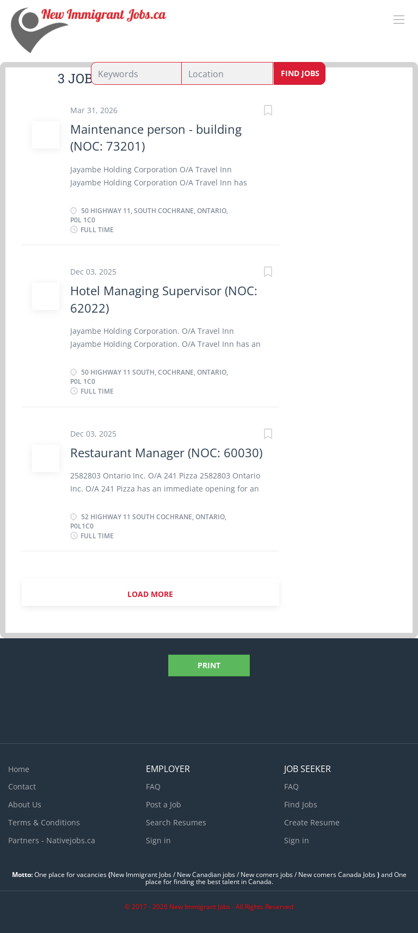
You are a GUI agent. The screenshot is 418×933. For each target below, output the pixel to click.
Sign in (158, 840)
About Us (24, 804)
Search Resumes (176, 822)
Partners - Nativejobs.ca (51, 840)
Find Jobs (300, 73)
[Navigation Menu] (399, 19)
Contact (22, 786)
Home (18, 769)
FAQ (153, 786)
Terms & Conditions (44, 822)
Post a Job (163, 804)
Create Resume (312, 822)
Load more (150, 594)
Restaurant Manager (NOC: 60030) (166, 452)
